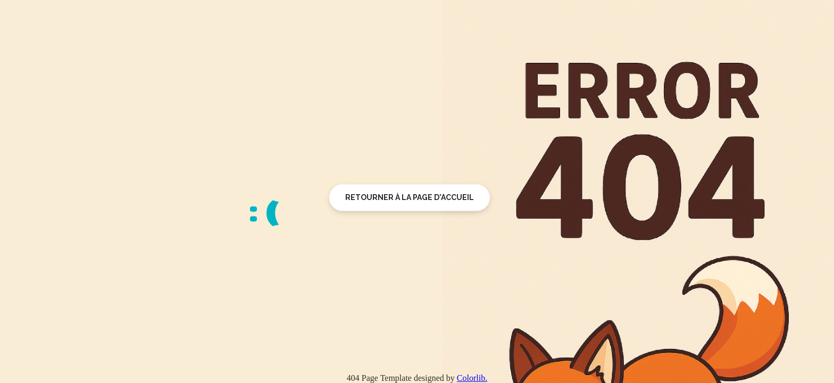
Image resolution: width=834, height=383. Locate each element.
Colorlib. (472, 377)
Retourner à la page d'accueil (409, 197)
